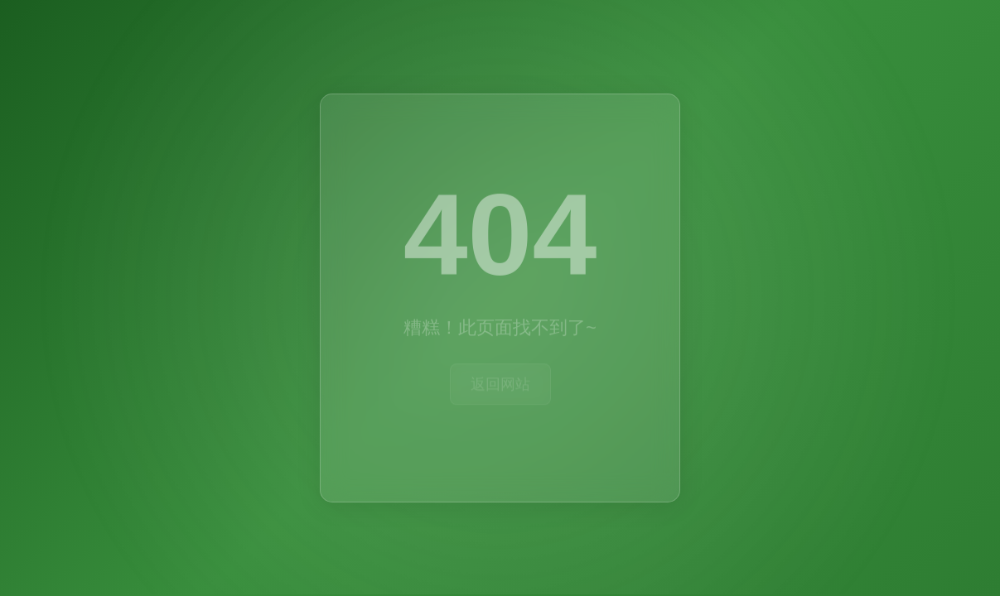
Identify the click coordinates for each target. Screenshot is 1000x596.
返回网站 (500, 383)
